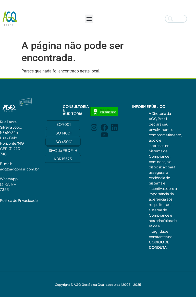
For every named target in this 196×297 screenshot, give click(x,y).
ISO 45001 (63, 141)
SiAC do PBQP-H (63, 150)
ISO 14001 (63, 133)
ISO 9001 (63, 124)
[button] (89, 19)
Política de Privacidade (19, 200)
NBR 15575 (63, 158)
